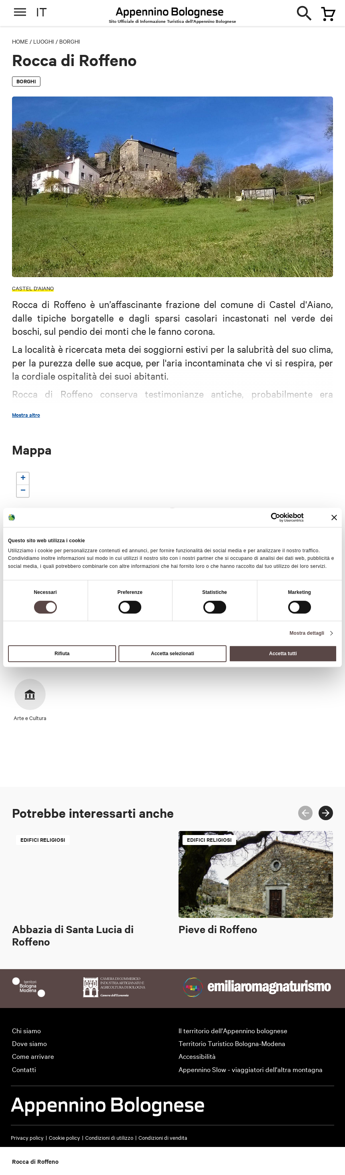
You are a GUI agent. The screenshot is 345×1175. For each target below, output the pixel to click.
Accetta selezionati (172, 653)
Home (20, 41)
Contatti (24, 1069)
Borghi (69, 41)
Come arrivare (33, 1055)
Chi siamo (26, 1030)
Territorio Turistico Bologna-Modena (232, 1043)
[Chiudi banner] (334, 517)
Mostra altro (26, 415)
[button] (23, 479)
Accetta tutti (283, 653)
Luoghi (43, 41)
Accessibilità (197, 1055)
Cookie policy (64, 1137)
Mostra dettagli (306, 633)
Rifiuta (61, 653)
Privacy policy (27, 1137)
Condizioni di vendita (162, 1137)
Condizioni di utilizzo (109, 1137)
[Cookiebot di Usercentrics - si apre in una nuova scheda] (269, 517)
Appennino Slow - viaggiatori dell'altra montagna (251, 1069)
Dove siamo (29, 1043)
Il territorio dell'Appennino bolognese (233, 1030)
